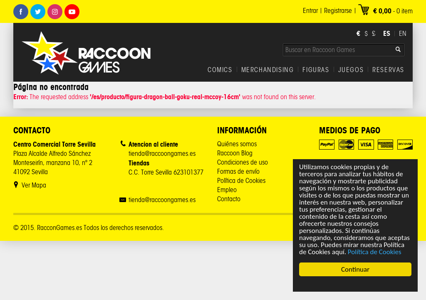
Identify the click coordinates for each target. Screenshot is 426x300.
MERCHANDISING (267, 70)
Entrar (310, 11)
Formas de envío (238, 171)
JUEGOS (351, 70)
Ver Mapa (34, 185)
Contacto (228, 199)
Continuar (355, 269)
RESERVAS (388, 70)
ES (386, 33)
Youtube (71, 11)
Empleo (227, 190)
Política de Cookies (374, 252)
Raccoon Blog (235, 153)
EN (402, 34)
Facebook (20, 11)
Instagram (54, 11)
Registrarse (338, 11)
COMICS (220, 70)
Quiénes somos (237, 144)
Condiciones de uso (242, 162)
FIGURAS (315, 70)
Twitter (37, 11)
